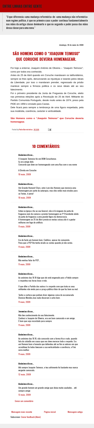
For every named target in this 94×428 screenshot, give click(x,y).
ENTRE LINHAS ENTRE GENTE (22, 6)
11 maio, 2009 (24, 226)
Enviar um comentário (24, 400)
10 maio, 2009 (24, 174)
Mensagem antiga (75, 411)
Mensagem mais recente (21, 411)
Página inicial (50, 411)
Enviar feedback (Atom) (31, 416)
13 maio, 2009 (24, 394)
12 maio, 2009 (24, 374)
